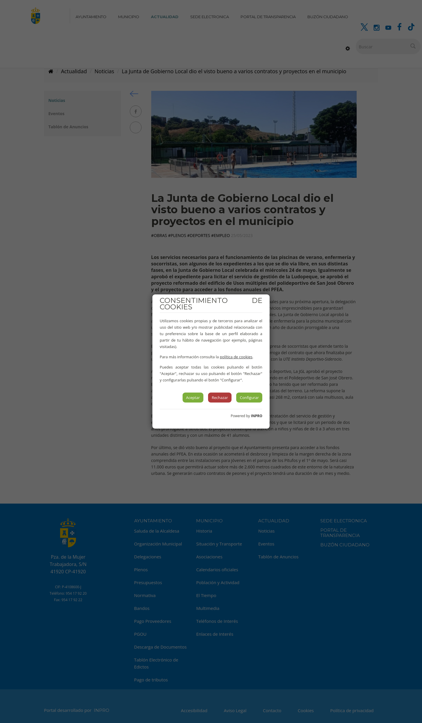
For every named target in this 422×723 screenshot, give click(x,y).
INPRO (256, 415)
